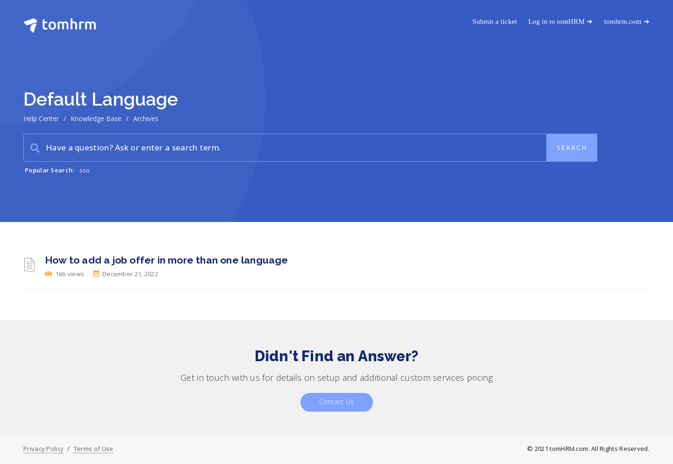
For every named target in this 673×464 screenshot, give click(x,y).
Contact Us (336, 401)
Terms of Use (94, 448)
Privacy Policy (43, 448)
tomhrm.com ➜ (627, 21)
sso (84, 170)
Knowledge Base (96, 118)
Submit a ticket (495, 21)
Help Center (41, 118)
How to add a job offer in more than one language (166, 260)
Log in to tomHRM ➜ (560, 21)
